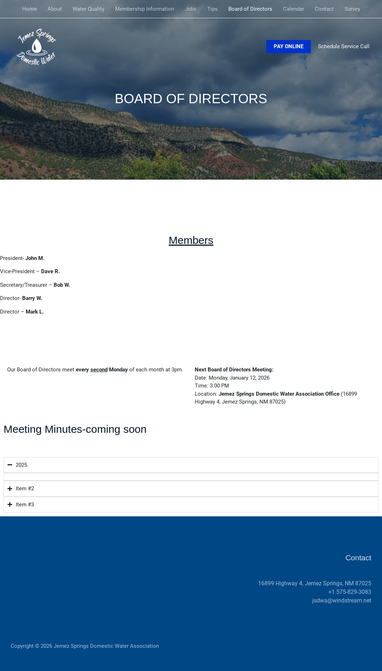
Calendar (293, 9)
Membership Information (144, 9)
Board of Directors (250, 9)
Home (29, 9)
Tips (212, 9)
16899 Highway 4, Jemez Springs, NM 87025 (314, 583)
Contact (324, 9)
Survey (352, 9)
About (55, 9)
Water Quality (88, 9)
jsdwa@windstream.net (341, 600)
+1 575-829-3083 (349, 592)
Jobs (191, 9)
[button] (288, 46)
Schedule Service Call (343, 46)
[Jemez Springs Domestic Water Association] (39, 46)
